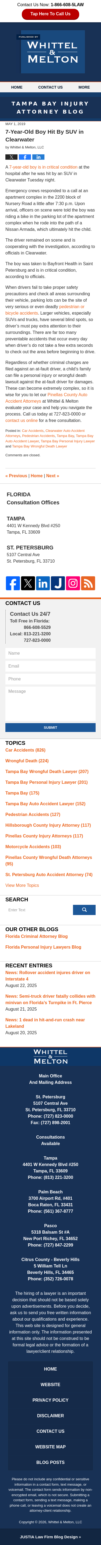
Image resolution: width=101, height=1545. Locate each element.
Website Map (50, 1447)
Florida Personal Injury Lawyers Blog (43, 947)
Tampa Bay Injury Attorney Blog (50, 51)
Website (50, 1384)
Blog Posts (50, 1462)
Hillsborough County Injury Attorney (48, 825)
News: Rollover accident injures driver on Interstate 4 (47, 975)
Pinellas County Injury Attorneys (44, 836)
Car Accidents (32, 431)
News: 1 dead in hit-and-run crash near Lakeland (45, 1023)
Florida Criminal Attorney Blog (36, 936)
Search (84, 910)
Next (52, 475)
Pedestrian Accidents (38, 436)
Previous (16, 475)
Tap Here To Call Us (50, 14)
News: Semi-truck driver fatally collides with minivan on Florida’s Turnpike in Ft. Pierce (50, 999)
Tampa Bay (65, 436)
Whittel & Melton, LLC (65, 1522)
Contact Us (50, 87)
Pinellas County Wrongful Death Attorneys (48, 860)
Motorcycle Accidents (33, 846)
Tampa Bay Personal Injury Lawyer (68, 441)
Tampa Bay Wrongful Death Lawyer (39, 446)
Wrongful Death (27, 761)
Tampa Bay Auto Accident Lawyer (45, 803)
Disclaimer (50, 1415)
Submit (50, 728)
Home (16, 87)
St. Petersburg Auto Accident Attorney (49, 874)
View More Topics (22, 885)
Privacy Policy (51, 1400)
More (84, 87)
